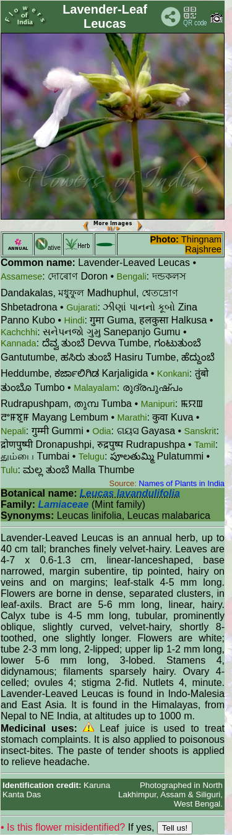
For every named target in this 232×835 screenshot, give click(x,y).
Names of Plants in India (182, 483)
